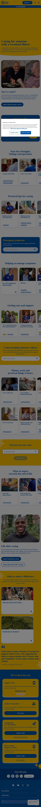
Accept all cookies (25, 132)
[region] (20, 128)
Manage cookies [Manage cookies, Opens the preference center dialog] (14, 132)
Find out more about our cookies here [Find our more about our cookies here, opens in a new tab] (18, 128)
